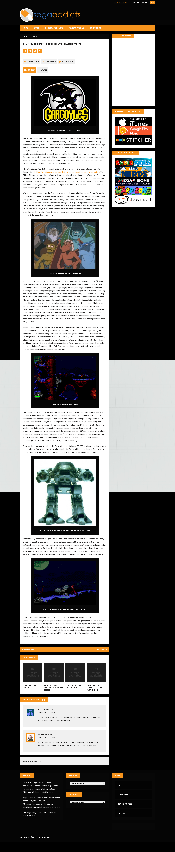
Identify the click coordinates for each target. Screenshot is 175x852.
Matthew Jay (45, 718)
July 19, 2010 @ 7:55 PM (46, 746)
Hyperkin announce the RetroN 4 (73, 695)
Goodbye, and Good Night (138, 3)
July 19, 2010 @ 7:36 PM (46, 720)
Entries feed (124, 803)
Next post (100, 657)
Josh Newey (50, 69)
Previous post (30, 657)
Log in (120, 793)
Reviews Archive (76, 28)
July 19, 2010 (33, 69)
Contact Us (95, 28)
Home (25, 28)
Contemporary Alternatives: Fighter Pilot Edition (96, 696)
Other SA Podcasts (54, 28)
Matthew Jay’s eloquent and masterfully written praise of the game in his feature (66, 179)
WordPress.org (125, 823)
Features (43, 77)
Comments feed (125, 813)
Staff (36, 28)
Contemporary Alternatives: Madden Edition (53, 696)
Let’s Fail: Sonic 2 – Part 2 (31, 695)
